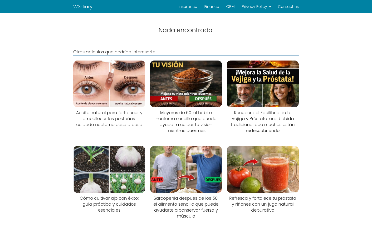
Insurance (187, 6)
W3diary (83, 6)
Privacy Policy (254, 6)
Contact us (288, 6)
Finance (211, 6)
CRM (230, 6)
